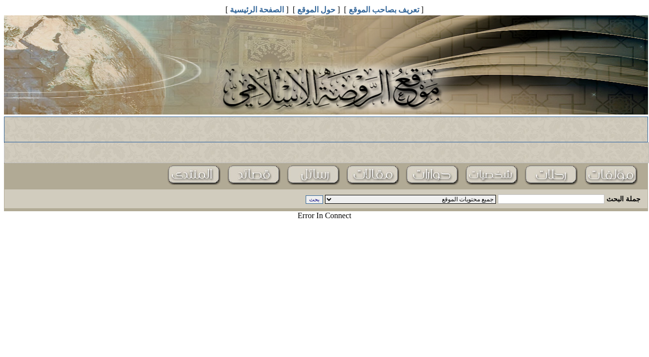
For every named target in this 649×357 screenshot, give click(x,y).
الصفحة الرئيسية (257, 9)
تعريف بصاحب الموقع (384, 9)
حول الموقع (316, 9)
